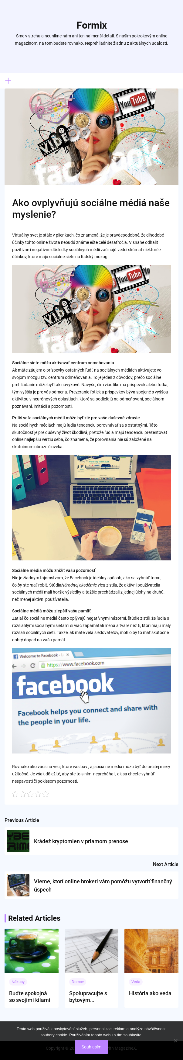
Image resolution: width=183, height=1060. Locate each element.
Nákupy (18, 981)
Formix (91, 25)
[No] (175, 1040)
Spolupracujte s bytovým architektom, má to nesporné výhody (89, 996)
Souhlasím (91, 1046)
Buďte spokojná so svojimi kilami (29, 996)
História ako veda (150, 993)
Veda (135, 981)
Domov (78, 981)
